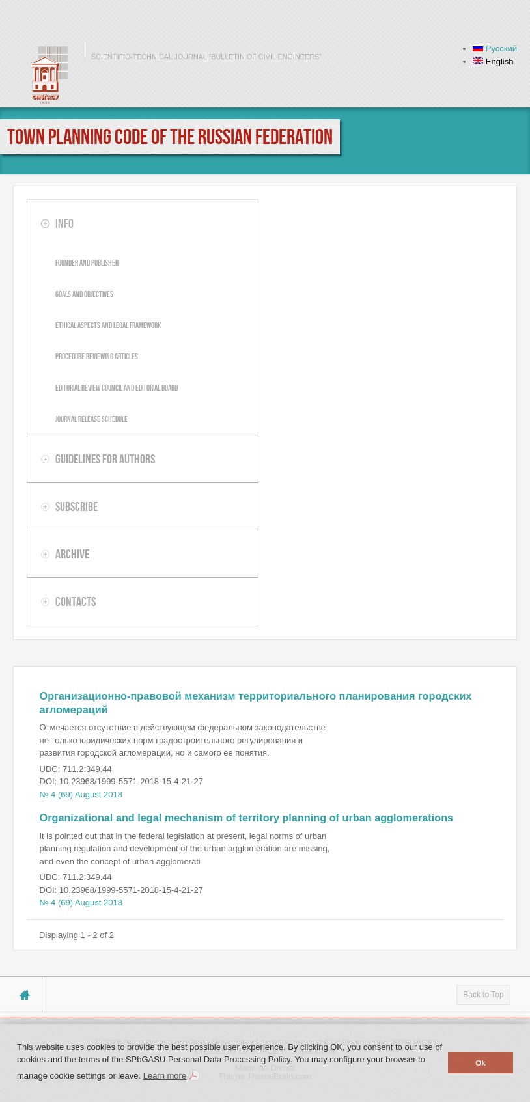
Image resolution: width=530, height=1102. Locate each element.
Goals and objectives (84, 294)
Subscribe (76, 506)
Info (64, 223)
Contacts (75, 601)
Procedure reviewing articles (96, 356)
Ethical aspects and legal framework (108, 325)
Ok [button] (480, 1062)
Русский (495, 48)
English (493, 61)
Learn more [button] (164, 1076)
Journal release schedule (91, 419)
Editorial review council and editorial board (116, 388)
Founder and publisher (87, 263)
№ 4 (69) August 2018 (81, 794)
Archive (72, 554)
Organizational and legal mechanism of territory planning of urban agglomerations (247, 817)
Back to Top (483, 994)
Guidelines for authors (105, 459)
